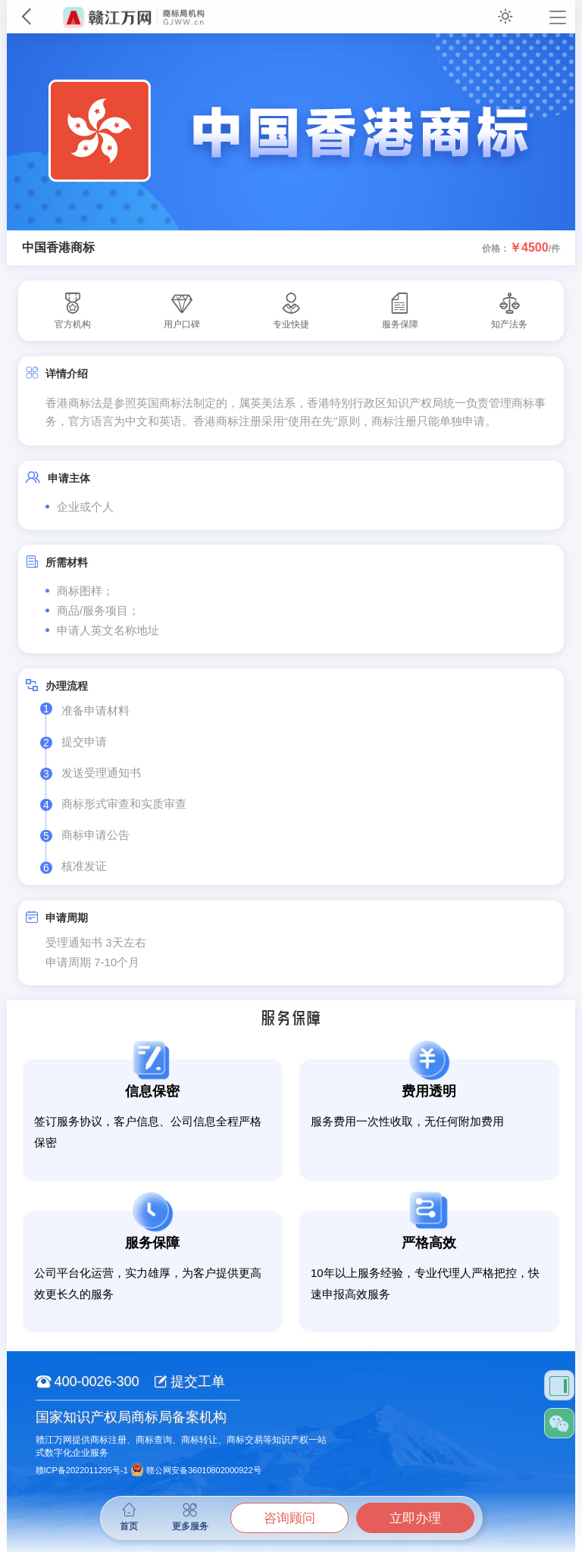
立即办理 (415, 1518)
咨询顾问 (289, 1518)
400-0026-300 (87, 1381)
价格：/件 (521, 248)
